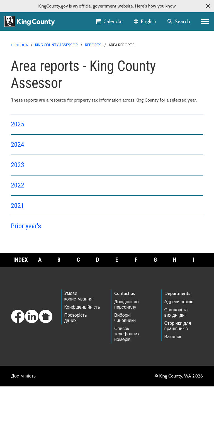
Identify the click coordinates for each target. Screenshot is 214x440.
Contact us (124, 347)
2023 (17, 165)
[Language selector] (145, 21)
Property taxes (30, 269)
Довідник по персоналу (126, 358)
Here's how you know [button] (155, 6)
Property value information (42, 278)
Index (20, 313)
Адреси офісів (178, 355)
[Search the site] (179, 21)
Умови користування (78, 349)
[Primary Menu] (205, 21)
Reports (93, 45)
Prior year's (26, 226)
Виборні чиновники (125, 371)
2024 (17, 144)
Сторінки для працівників (177, 379)
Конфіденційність (82, 360)
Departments (177, 347)
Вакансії (172, 390)
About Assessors (32, 251)
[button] (208, 6)
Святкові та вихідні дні (176, 366)
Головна (19, 45)
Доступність (23, 429)
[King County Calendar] (110, 21)
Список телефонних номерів (126, 387)
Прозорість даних (75, 371)
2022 (17, 185)
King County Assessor (56, 45)
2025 (17, 124)
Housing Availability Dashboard (43, 260)
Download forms (30, 296)
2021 (17, 206)
